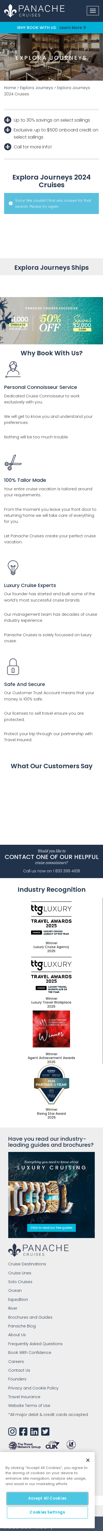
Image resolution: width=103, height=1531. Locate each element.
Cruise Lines (19, 1273)
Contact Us (19, 1370)
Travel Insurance (24, 1397)
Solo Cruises (20, 1281)
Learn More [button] (73, 27)
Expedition (18, 1299)
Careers (16, 1361)
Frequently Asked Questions (35, 1344)
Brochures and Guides (30, 1317)
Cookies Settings (47, 1512)
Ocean (15, 1290)
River (12, 1308)
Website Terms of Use (29, 1405)
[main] (47, 1490)
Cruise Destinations (27, 1264)
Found (17, 1379)
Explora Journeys (36, 87)
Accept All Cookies (47, 1498)
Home (10, 87)
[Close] (88, 1460)
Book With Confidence (29, 1352)
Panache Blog (22, 1326)
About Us (17, 1335)
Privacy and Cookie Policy (33, 1388)
